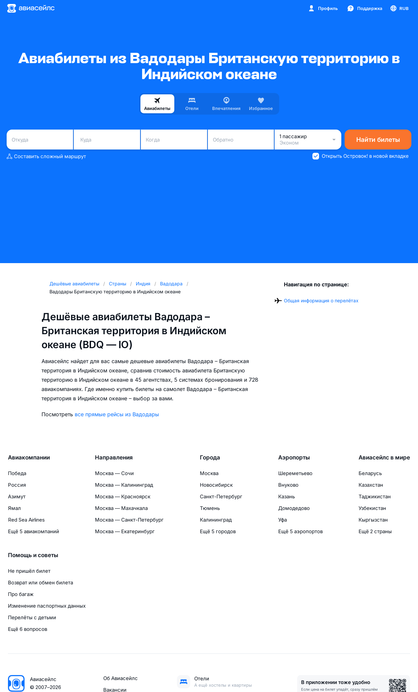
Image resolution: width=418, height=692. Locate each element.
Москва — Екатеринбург (125, 531)
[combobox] (40, 139)
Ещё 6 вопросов (27, 629)
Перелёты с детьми (32, 617)
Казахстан (371, 485)
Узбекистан (372, 508)
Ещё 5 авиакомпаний (33, 531)
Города (210, 457)
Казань (286, 496)
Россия (17, 485)
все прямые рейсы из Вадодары (117, 414)
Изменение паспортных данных (47, 606)
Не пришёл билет (29, 571)
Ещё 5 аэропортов (300, 531)
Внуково (288, 485)
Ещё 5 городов (218, 531)
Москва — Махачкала (121, 508)
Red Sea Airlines (26, 520)
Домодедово (294, 508)
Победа (17, 473)
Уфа (282, 520)
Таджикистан (375, 496)
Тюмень (210, 508)
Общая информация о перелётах (321, 300)
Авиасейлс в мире (384, 457)
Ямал (14, 508)
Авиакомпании (29, 457)
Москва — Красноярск (122, 496)
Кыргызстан (373, 520)
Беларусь (370, 473)
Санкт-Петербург (221, 496)
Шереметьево (295, 473)
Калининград (216, 520)
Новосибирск (216, 485)
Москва (209, 473)
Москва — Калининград (124, 485)
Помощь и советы (33, 555)
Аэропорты (294, 457)
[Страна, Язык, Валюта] (399, 8)
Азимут (17, 496)
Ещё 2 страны (375, 531)
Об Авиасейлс (120, 678)
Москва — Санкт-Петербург (129, 520)
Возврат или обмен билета (40, 582)
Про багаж (21, 594)
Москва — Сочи (114, 473)
